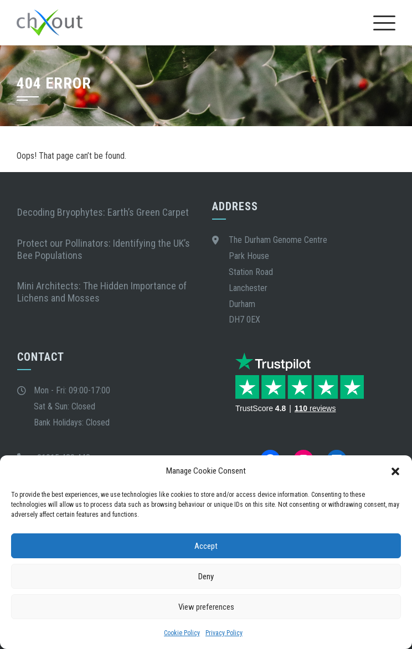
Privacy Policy (224, 633)
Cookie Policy (182, 633)
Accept (206, 546)
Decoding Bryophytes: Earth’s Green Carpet (105, 212)
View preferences (206, 607)
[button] (395, 471)
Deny (206, 576)
